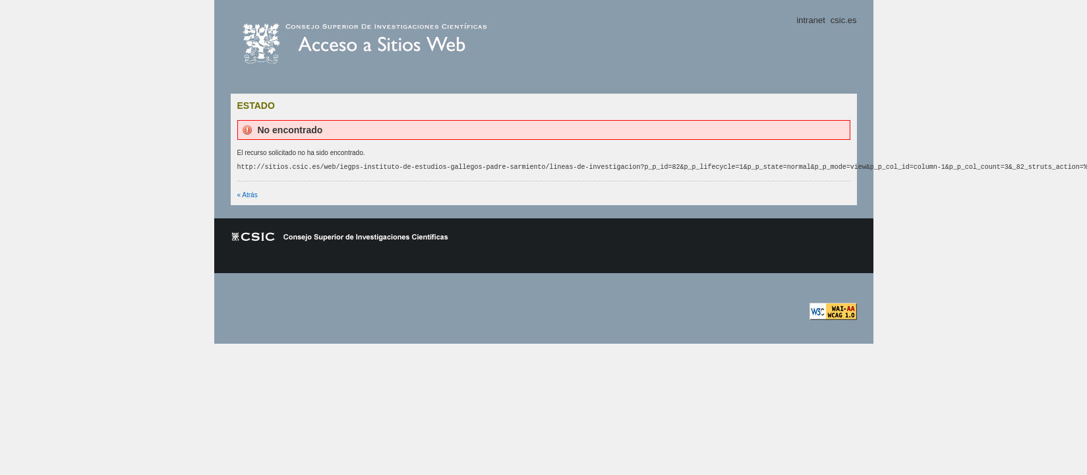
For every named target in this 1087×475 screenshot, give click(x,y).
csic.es (395, 43)
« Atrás (247, 195)
